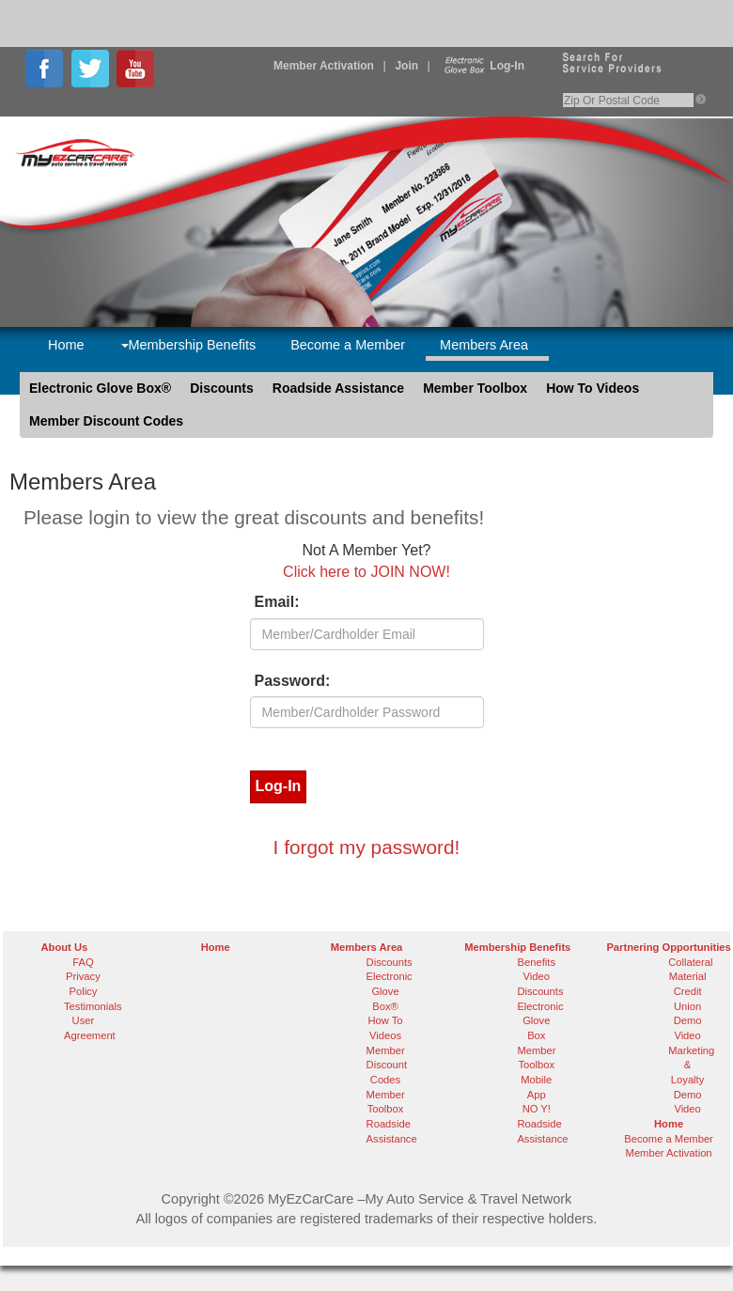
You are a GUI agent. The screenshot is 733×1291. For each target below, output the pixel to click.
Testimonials (93, 1006)
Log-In (482, 65)
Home (66, 344)
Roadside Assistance (338, 388)
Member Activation (323, 65)
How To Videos (592, 388)
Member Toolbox (475, 388)
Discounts (222, 388)
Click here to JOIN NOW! (366, 572)
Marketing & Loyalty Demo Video (691, 1080)
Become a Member (347, 344)
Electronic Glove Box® (100, 388)
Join (406, 65)
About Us (64, 947)
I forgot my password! (366, 847)
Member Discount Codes (106, 420)
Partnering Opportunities (668, 947)
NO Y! (536, 1108)
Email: (277, 602)
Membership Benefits (189, 344)
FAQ (82, 962)
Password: (293, 681)
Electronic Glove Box (540, 1021)
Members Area (484, 344)
